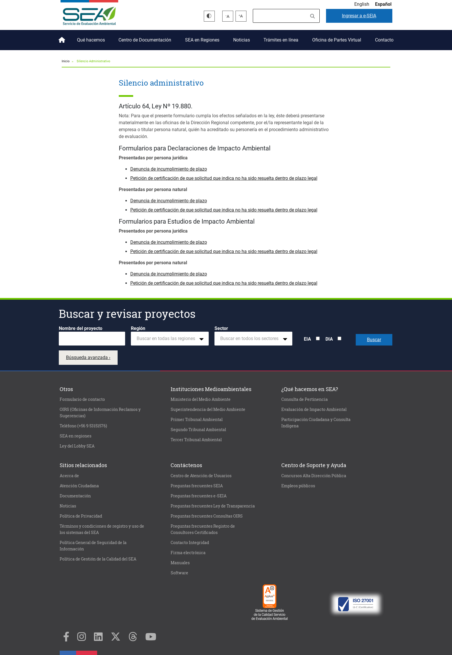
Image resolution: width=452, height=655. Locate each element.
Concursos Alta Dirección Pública (313, 475)
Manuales (180, 562)
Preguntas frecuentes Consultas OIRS (207, 516)
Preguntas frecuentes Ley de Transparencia (213, 506)
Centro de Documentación (144, 40)
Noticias (241, 40)
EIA (307, 339)
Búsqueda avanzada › (88, 357)
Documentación (75, 496)
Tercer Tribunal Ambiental (196, 439)
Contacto (384, 40)
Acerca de (69, 475)
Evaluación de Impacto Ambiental (313, 409)
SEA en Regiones (202, 40)
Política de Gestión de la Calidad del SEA (98, 559)
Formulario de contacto (82, 399)
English (361, 4)
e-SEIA (359, 15)
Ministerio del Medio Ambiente (201, 399)
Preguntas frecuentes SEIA (197, 485)
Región (138, 328)
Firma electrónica (188, 552)
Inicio (61, 38)
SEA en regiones (75, 436)
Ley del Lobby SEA (77, 446)
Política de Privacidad (81, 516)
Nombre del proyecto (80, 328)
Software (179, 572)
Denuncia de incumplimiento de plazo (168, 169)
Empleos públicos (298, 485)
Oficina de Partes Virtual (336, 40)
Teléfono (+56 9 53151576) (83, 426)
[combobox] (170, 339)
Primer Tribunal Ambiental (197, 419)
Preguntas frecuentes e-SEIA (199, 496)
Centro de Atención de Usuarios (201, 475)
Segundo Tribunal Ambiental (198, 429)
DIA (329, 339)
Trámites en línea (280, 40)
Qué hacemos (91, 40)
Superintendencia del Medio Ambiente (208, 409)
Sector (221, 328)
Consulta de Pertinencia (304, 399)
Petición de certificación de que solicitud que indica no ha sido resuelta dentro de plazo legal (223, 178)
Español (383, 4)
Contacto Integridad (190, 542)
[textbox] (167, 339)
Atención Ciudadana (79, 485)
